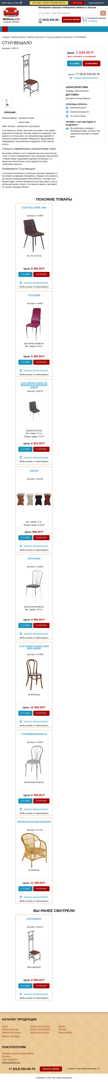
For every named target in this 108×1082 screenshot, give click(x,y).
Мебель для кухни (35, 37)
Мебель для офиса (11, 1036)
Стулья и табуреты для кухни (59, 37)
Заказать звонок (71, 20)
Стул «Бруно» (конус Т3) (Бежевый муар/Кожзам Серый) (34, 385)
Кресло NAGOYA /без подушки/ (34, 822)
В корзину (92, 63)
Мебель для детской (39, 1032)
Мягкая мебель (65, 1032)
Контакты (77, 3)
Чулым (16, 3)
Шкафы (61, 1026)
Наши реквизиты (96, 3)
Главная (6, 37)
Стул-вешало (34, 919)
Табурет (33, 471)
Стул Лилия (34, 558)
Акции (5, 1026)
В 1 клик (74, 63)
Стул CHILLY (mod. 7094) (34, 207)
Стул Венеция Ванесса (34, 734)
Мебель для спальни (11, 1032)
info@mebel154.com (11, 1062)
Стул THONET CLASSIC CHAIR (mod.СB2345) (34, 647)
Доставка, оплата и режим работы (48, 3)
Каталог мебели (18, 37)
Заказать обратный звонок (86, 78)
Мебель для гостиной (40, 1026)
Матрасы (62, 1029)
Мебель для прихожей (40, 1029)
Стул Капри (34, 295)
